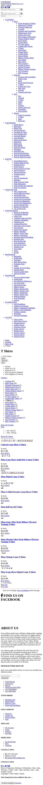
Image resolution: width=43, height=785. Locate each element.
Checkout (18, 783)
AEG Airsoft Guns (20, 191)
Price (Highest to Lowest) (14, 374)
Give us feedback (23, 590)
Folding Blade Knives (21, 163)
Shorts (20, 102)
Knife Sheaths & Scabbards (23, 186)
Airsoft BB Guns (19, 195)
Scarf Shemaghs (19, 298)
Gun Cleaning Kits (20, 134)
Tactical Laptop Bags (21, 272)
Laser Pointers (19, 138)
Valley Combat (6, 5)
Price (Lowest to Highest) (14, 372)
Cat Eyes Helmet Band (21, 277)
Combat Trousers (24, 65)
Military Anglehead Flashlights (24, 308)
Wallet (16, 266)
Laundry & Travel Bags (22, 268)
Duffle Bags (18, 258)
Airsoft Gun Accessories (22, 199)
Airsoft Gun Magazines (22, 201)
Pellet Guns (18, 144)
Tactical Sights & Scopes (22, 157)
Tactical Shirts (23, 56)
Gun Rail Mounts (20, 136)
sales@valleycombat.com (16, 758)
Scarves (16, 300)
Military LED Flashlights (22, 310)
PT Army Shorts (23, 44)
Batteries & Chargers (21, 207)
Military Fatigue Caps (21, 291)
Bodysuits (21, 121)
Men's (16, 21)
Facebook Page (10, 742)
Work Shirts (22, 50)
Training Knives (19, 174)
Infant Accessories (24, 115)
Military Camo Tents (21, 233)
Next (4, 587)
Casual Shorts (23, 42)
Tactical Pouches (19, 273)
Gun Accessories (19, 130)
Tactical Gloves (19, 335)
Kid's (15, 94)
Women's (17, 75)
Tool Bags (17, 260)
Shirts (20, 104)
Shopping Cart (10, 700)
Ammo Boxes (18, 125)
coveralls (21, 29)
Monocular (17, 142)
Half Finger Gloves (20, 321)
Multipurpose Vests (24, 33)
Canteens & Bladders (21, 220)
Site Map (8, 733)
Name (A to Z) (10, 368)
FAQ (6, 719)
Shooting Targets (19, 147)
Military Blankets (20, 231)
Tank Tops (21, 88)
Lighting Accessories (21, 306)
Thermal (21, 98)
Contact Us (14, 4)
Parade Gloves (19, 331)
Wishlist (8, 4)
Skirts (20, 81)
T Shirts (21, 48)
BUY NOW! (5, 453)
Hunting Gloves (19, 323)
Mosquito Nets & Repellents (23, 237)
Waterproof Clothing (25, 25)
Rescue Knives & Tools (22, 168)
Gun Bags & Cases (20, 132)
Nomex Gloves (19, 329)
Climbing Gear (19, 222)
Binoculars (17, 126)
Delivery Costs (10, 703)
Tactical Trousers (24, 67)
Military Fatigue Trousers (27, 69)
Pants (20, 119)
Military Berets (19, 287)
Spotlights (17, 314)
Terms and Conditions (12, 705)
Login (3, 2)
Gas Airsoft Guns (20, 209)
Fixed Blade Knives (20, 161)
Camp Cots (18, 216)
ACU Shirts (22, 60)
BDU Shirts (22, 62)
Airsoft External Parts (21, 197)
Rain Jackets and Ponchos (27, 37)
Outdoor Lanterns (20, 312)
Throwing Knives (20, 172)
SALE (3, 470)
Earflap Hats (18, 279)
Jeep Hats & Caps (20, 285)
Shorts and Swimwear (25, 83)
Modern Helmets (19, 296)
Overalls (21, 90)
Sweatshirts (22, 109)
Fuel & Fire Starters (21, 230)
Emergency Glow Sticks (22, 226)
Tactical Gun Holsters (21, 153)
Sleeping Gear (19, 247)
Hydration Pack (19, 264)
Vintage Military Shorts (26, 39)
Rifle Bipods (18, 146)
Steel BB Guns (19, 151)
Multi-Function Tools (21, 182)
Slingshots (17, 149)
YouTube (8, 746)
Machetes (17, 180)
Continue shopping (8, 783)
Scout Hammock (19, 243)
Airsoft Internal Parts (21, 205)
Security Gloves (19, 333)
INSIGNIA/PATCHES (13, 687)
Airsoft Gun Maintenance (22, 203)
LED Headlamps (19, 304)
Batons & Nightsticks (21, 212)
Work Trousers (23, 63)
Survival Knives (19, 170)
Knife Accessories (20, 188)
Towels (16, 252)
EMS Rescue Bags (20, 262)
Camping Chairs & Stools (22, 218)
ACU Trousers (23, 71)
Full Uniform (22, 111)
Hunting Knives (19, 165)
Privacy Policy (10, 717)
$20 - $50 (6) (11, 433)
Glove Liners (18, 319)
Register (8, 2)
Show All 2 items (7, 436)
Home (3, 4)
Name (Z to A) (10, 370)
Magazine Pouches (20, 140)
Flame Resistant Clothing (27, 23)
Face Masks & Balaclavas (23, 281)
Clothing (8, 381)
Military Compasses (21, 235)
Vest (19, 96)
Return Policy (10, 701)
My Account (9, 728)
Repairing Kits (19, 239)
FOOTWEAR (10, 682)
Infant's (16, 113)
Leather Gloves (19, 325)
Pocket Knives (19, 167)
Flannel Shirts (23, 52)
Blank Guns (18, 128)
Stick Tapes (18, 249)
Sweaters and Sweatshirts (27, 31)
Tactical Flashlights (20, 315)
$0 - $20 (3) (11, 431)
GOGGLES (9, 684)
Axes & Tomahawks (21, 178)
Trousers (21, 105)
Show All (4, 360)
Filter (3, 358)
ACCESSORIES (11, 689)
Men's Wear (9, 383)
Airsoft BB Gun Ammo (22, 193)
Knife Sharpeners (20, 184)
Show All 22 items (7, 425)
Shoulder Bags (19, 270)
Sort (3, 363)
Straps (16, 251)
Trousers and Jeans (24, 92)
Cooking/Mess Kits (20, 224)
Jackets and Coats (24, 35)
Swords (16, 176)
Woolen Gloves (19, 336)
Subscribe (5, 678)
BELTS (7, 685)
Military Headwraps (21, 293)
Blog (6, 744)
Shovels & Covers (20, 245)
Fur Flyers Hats (19, 283)
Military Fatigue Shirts (26, 58)
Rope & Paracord (20, 241)
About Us (8, 714)
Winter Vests (22, 79)
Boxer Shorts (22, 41)
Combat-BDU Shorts (25, 46)
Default (7, 366)
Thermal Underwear (25, 27)
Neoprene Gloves (20, 327)
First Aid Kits (18, 228)
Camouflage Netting (21, 214)
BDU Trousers (23, 73)
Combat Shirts (23, 54)
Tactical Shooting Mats (22, 155)
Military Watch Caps (21, 294)
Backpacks (17, 256)
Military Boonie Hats (21, 289)
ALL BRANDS (10, 691)
